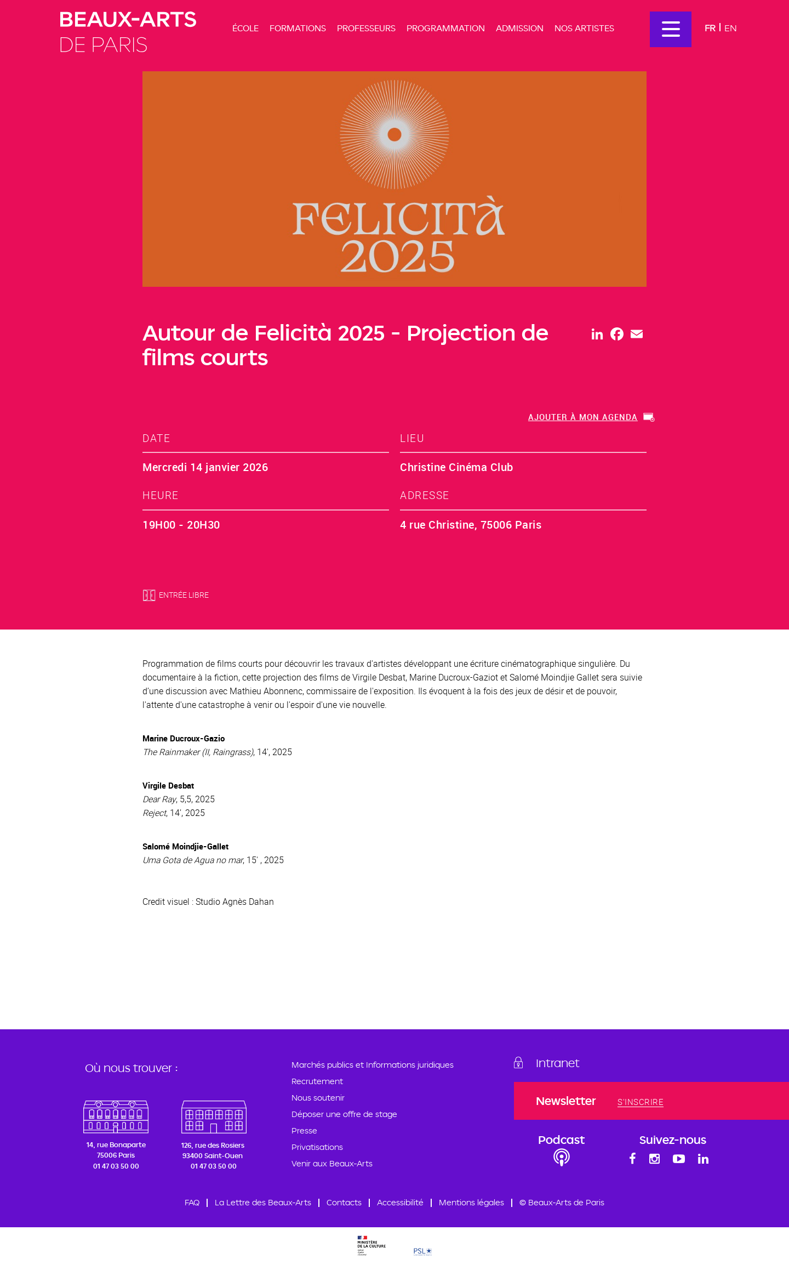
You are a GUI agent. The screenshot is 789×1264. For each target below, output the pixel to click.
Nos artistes (584, 27)
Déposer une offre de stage (344, 1114)
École (245, 27)
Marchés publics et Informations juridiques (372, 1064)
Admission (520, 27)
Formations (298, 27)
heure (160, 495)
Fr (710, 27)
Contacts (344, 1202)
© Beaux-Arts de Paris (561, 1202)
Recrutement (317, 1081)
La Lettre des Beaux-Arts (263, 1202)
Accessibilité (400, 1202)
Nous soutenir (318, 1097)
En (730, 27)
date (156, 438)
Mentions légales (471, 1202)
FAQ (192, 1202)
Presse (304, 1130)
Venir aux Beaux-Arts (332, 1163)
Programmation (446, 27)
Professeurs (366, 27)
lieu (412, 438)
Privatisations (317, 1147)
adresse (425, 495)
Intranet (558, 1062)
